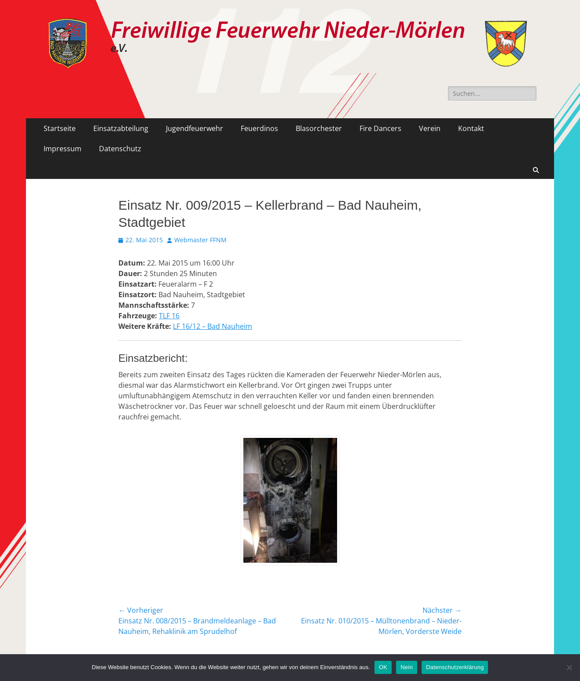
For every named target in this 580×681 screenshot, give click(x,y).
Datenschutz (120, 148)
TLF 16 (169, 315)
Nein (406, 667)
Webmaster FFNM (200, 240)
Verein (430, 128)
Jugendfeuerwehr (194, 128)
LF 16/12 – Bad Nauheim (212, 326)
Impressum (62, 148)
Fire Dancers (380, 128)
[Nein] (569, 667)
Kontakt (471, 128)
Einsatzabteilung (120, 128)
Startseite (60, 128)
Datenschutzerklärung (455, 667)
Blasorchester (319, 128)
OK (383, 667)
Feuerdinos (259, 128)
